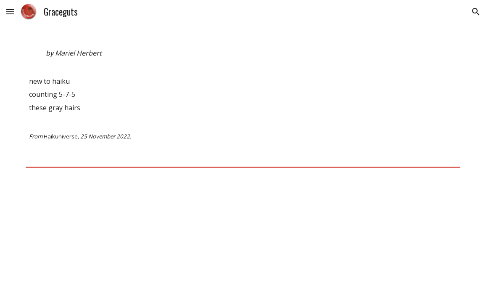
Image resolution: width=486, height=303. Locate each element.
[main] (243, 98)
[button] (10, 11)
